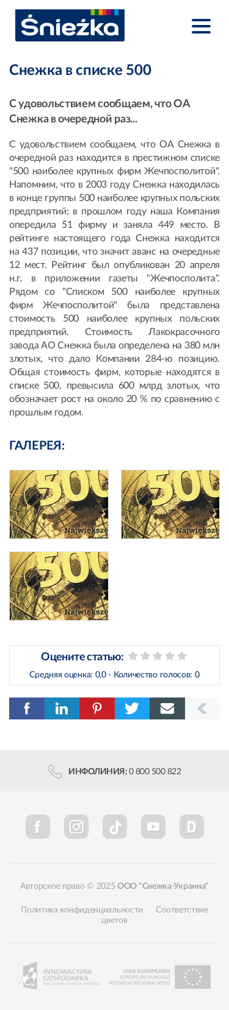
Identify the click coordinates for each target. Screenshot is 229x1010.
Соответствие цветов (154, 915)
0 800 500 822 (155, 772)
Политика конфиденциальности (82, 910)
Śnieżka (70, 25)
